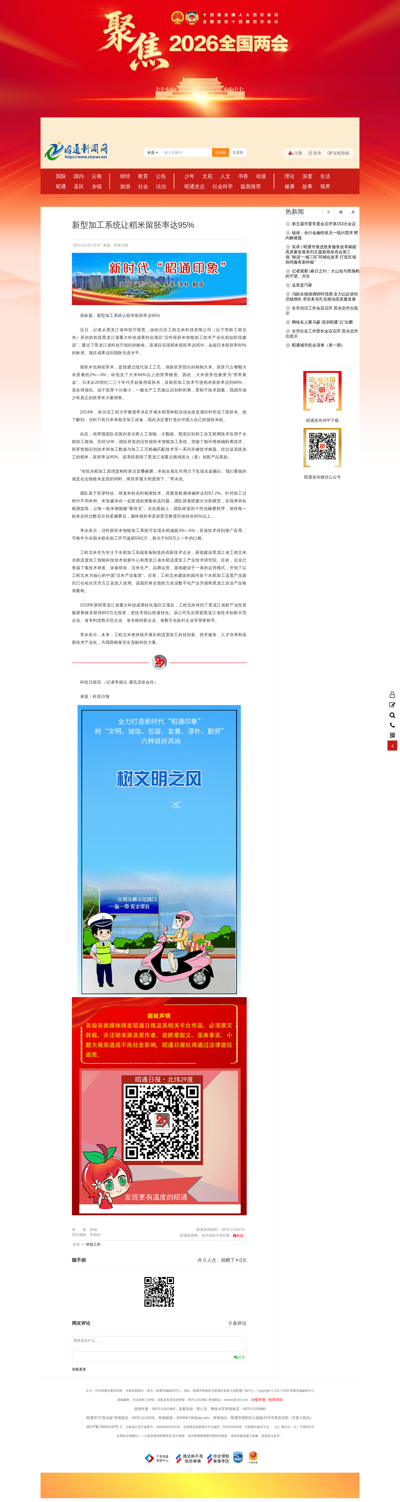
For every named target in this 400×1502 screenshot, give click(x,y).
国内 (79, 176)
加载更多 (79, 1369)
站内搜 (220, 152)
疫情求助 (275, 1400)
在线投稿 (338, 153)
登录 (315, 153)
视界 (325, 186)
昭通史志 (194, 186)
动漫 (261, 176)
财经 (125, 176)
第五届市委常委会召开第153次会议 (324, 224)
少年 (189, 176)
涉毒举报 (258, 1400)
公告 (161, 176)
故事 (307, 186)
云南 (97, 176)
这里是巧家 (302, 285)
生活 (325, 176)
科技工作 (93, 1244)
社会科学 (222, 186)
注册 (295, 153)
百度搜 (237, 152)
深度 (307, 176)
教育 (143, 176)
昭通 (61, 186)
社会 (143, 186)
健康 (289, 186)
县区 (79, 186)
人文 (225, 176)
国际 (61, 176)
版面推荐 (251, 186)
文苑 (207, 176)
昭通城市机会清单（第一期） (318, 345)
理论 (289, 176)
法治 (161, 186)
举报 (239, 1235)
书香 (243, 176)
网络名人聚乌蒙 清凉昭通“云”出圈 (322, 322)
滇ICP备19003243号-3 (104, 1427)
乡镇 (97, 186)
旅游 (125, 186)
